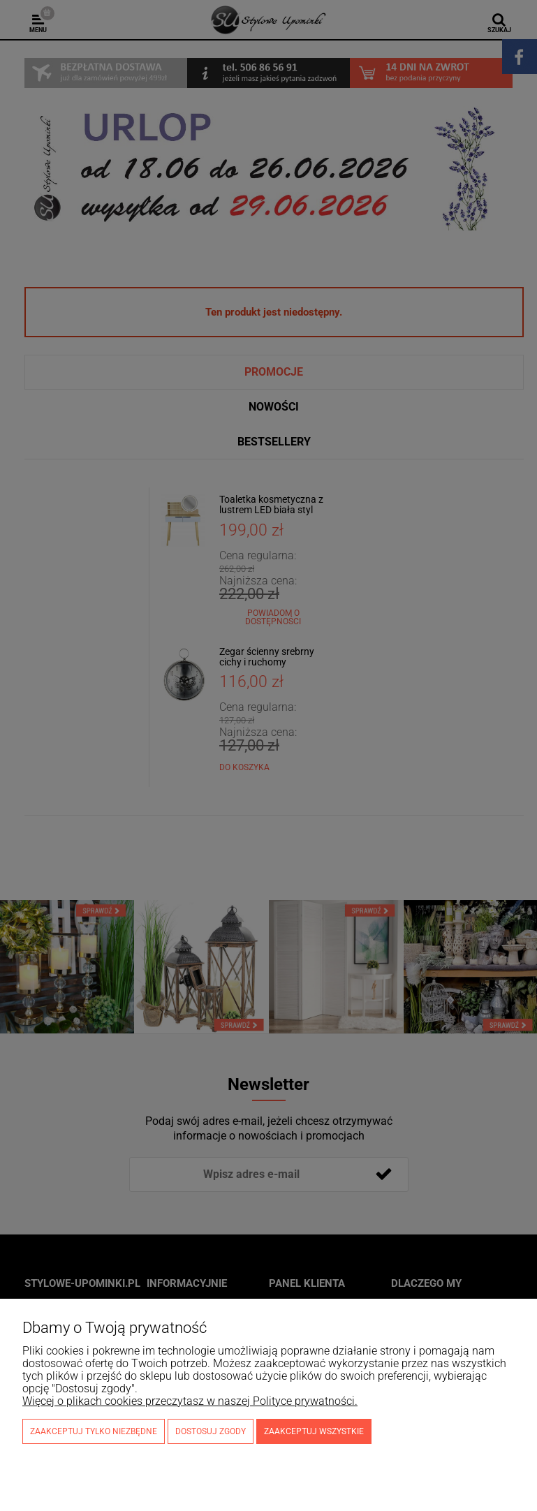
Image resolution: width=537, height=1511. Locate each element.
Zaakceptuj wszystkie (314, 1431)
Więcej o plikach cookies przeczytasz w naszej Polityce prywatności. (190, 1401)
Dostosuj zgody (210, 1431)
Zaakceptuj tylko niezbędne (93, 1431)
